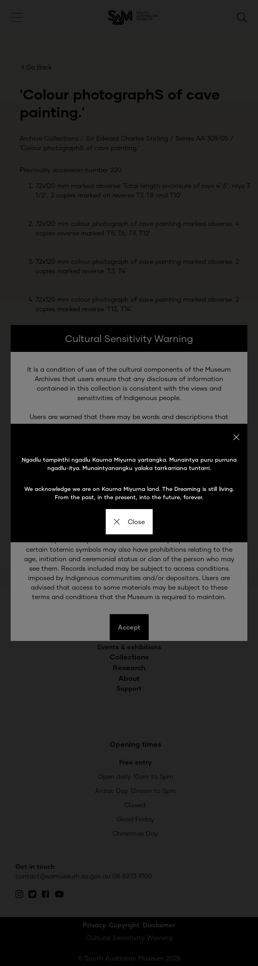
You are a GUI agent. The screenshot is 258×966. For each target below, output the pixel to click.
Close (129, 521)
